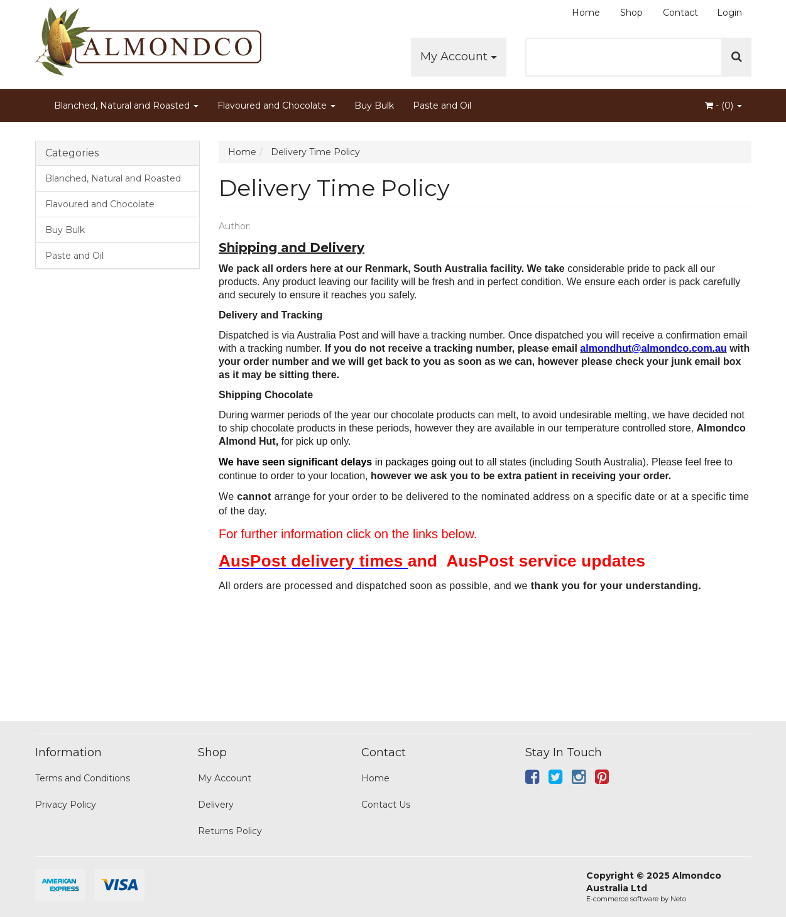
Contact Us (385, 804)
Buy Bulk (374, 105)
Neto (678, 898)
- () (723, 105)
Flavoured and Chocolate (276, 105)
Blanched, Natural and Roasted (126, 105)
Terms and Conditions (82, 778)
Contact (680, 12)
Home (586, 12)
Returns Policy (230, 831)
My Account (458, 56)
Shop (631, 12)
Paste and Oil (442, 105)
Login (729, 12)
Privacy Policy (65, 804)
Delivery (216, 804)
